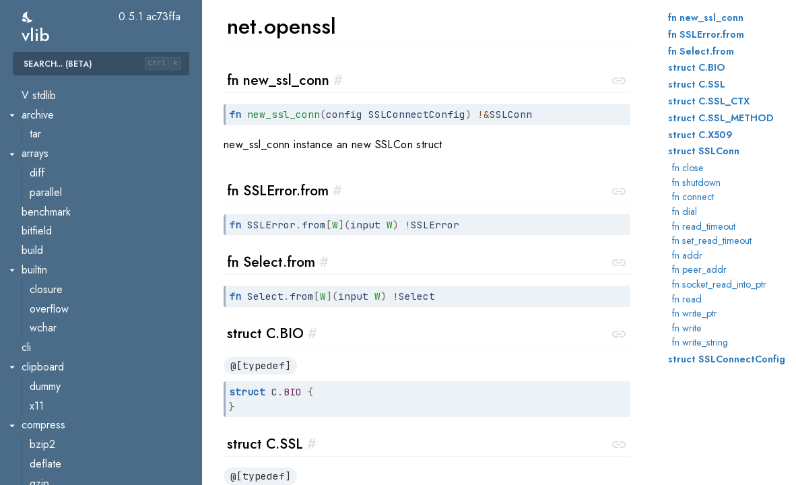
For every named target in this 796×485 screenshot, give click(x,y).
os (27, 418)
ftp (36, 88)
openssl (47, 243)
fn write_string (700, 342)
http (38, 127)
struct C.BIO (696, 67)
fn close (688, 167)
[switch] (28, 17)
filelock (45, 476)
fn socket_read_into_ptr (719, 284)
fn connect (693, 196)
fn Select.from (701, 51)
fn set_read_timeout (712, 240)
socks (42, 302)
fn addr (687, 255)
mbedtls (47, 224)
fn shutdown (696, 182)
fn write (687, 328)
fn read (687, 299)
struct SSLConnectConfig (726, 359)
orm (30, 399)
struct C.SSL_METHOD (720, 118)
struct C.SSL (696, 84)
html (38, 108)
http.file (46, 166)
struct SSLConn (703, 151)
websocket (54, 379)
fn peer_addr (699, 269)
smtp (40, 282)
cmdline (47, 457)
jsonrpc (46, 205)
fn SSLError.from (706, 34)
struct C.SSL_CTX (709, 101)
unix (38, 340)
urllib (40, 360)
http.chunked (59, 146)
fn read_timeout (703, 226)
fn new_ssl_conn (705, 17)
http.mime (51, 185)
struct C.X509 (700, 134)
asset (41, 437)
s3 (35, 263)
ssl (35, 321)
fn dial (684, 211)
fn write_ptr (694, 313)
